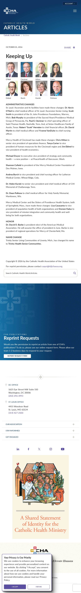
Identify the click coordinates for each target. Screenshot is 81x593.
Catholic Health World (12, 35)
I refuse (39, 587)
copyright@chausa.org (52, 266)
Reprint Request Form (17, 356)
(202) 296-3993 (15, 395)
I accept (15, 587)
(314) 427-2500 (15, 412)
